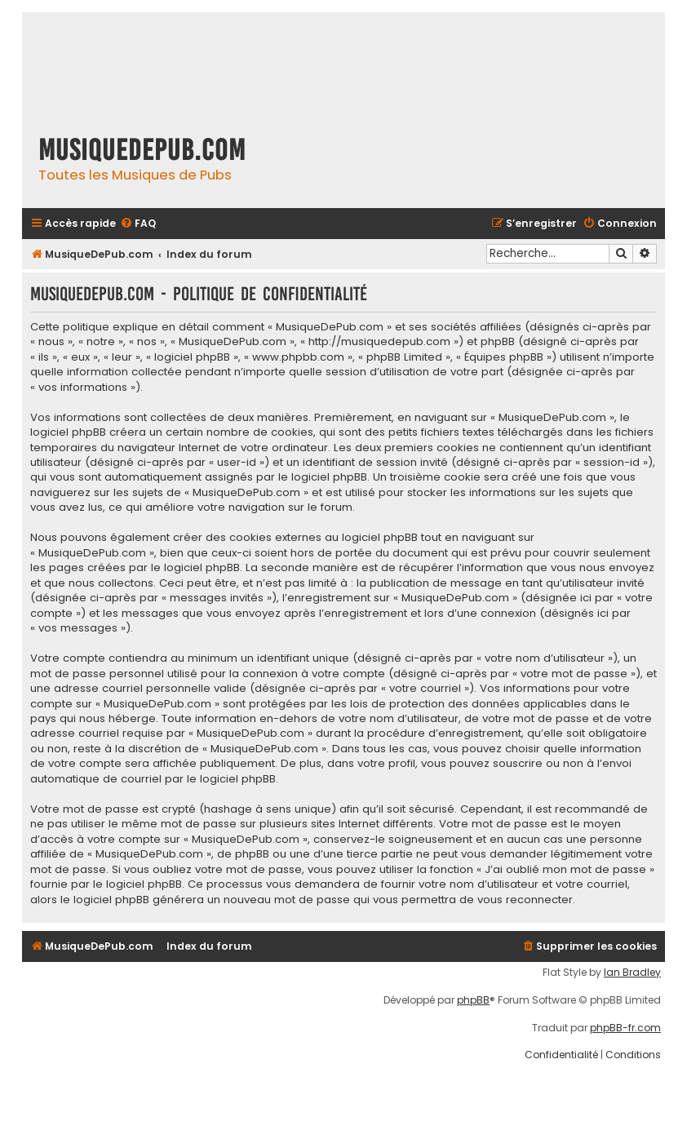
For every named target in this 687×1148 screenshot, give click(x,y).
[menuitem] (138, 224)
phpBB (473, 1000)
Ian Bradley (632, 972)
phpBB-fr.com (625, 1028)
